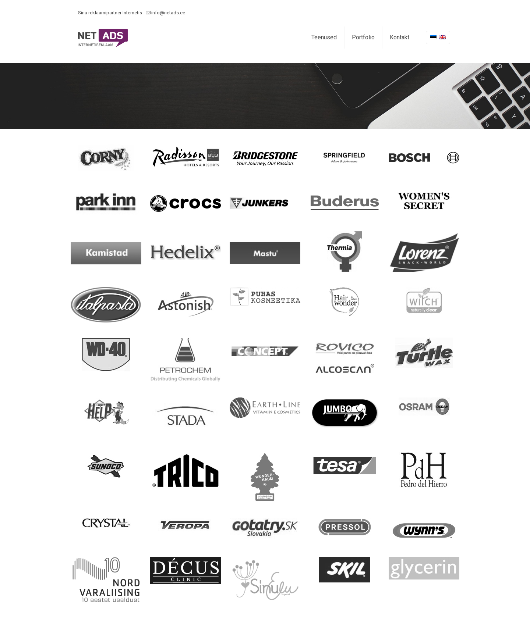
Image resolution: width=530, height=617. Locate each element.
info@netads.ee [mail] (168, 12)
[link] (106, 158)
